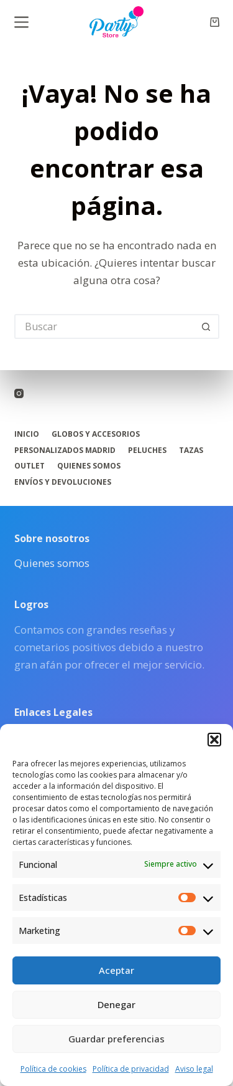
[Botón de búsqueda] (206, 326)
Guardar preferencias (116, 1038)
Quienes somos (89, 466)
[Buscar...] (104, 326)
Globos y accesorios (96, 434)
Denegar (116, 1004)
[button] (214, 739)
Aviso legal (194, 1069)
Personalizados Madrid (65, 450)
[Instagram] (19, 393)
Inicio (26, 434)
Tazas (191, 450)
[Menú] (21, 22)
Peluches (147, 450)
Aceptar (116, 970)
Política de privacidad (131, 1069)
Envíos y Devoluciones (62, 482)
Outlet (29, 466)
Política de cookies (53, 1069)
